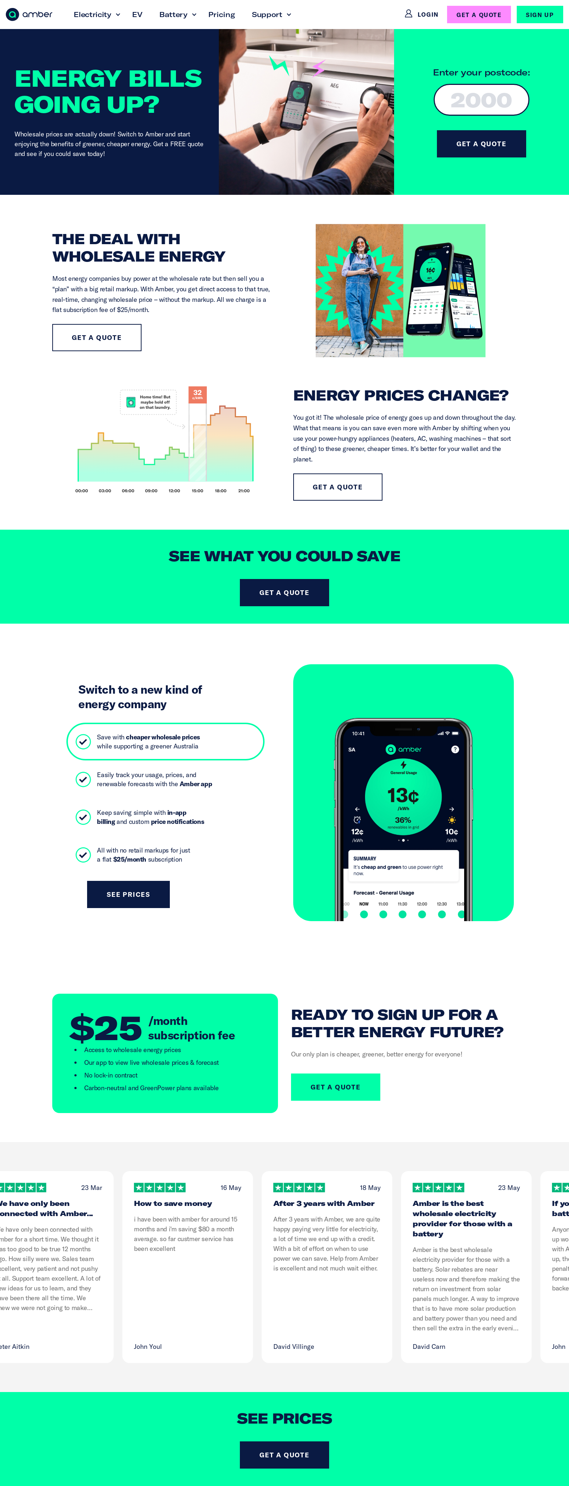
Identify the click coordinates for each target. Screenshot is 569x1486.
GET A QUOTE (479, 15)
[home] (29, 14)
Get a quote (97, 337)
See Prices (128, 894)
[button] (94, 15)
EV (137, 14)
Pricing (221, 14)
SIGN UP (540, 15)
